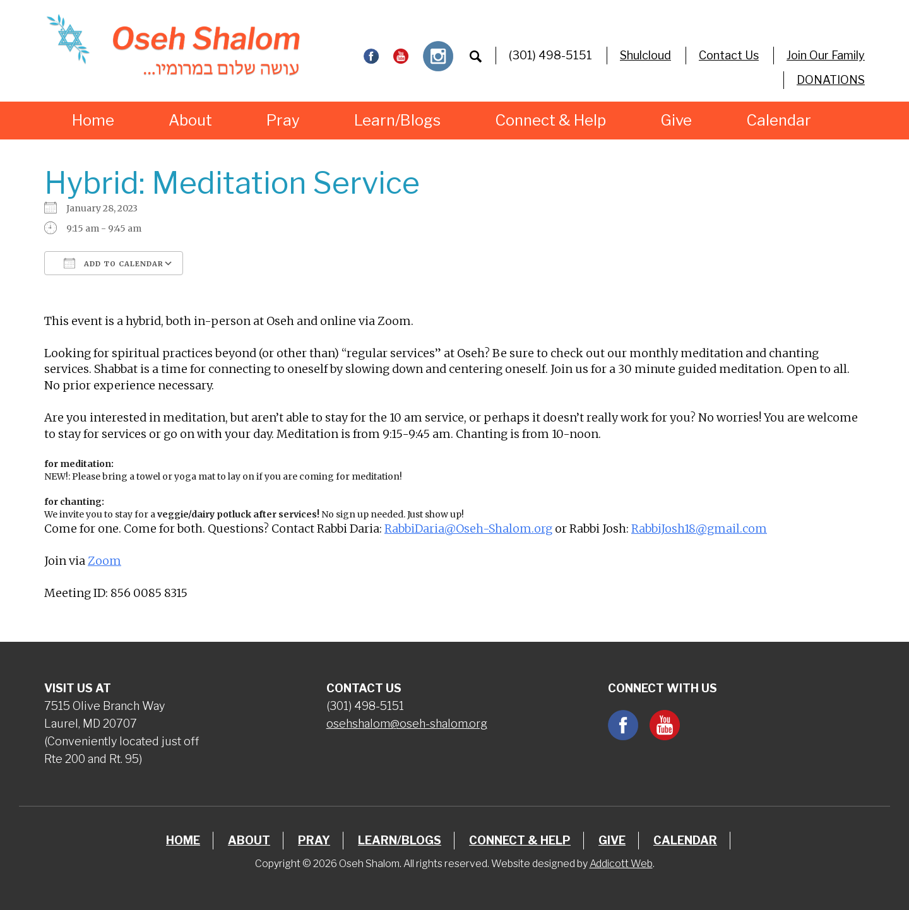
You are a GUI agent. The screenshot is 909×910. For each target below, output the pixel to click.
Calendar (778, 120)
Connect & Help (550, 120)
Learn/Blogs (397, 120)
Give (676, 120)
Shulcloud (645, 55)
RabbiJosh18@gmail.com (699, 528)
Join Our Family (826, 55)
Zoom (104, 560)
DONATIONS (831, 79)
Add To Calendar (113, 263)
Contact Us (729, 55)
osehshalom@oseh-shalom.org (406, 723)
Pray (283, 120)
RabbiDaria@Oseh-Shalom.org (468, 528)
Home (93, 120)
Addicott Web (621, 864)
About (190, 120)
